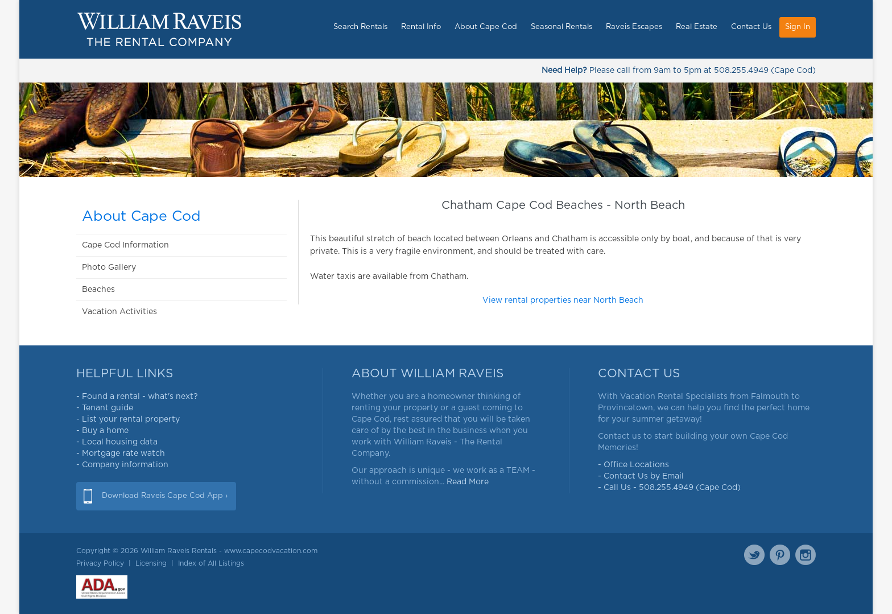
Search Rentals (360, 27)
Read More (468, 482)
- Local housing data (117, 442)
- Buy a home (102, 431)
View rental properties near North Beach (562, 300)
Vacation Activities (119, 312)
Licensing (151, 563)
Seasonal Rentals (561, 27)
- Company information (122, 465)
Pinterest (780, 555)
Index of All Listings (211, 563)
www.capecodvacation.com (270, 550)
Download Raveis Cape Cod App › (165, 496)
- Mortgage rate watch (120, 454)
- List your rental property (128, 419)
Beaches (98, 290)
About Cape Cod (486, 27)
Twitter (754, 555)
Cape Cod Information (125, 245)
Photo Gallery (109, 267)
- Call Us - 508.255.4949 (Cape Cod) (669, 488)
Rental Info (421, 27)
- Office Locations (633, 465)
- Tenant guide (104, 408)
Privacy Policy (100, 563)
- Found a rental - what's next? (137, 397)
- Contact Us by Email (641, 476)
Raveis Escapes (634, 27)
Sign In (797, 27)
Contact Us (751, 27)
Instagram (805, 555)
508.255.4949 (741, 71)
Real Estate (696, 27)
